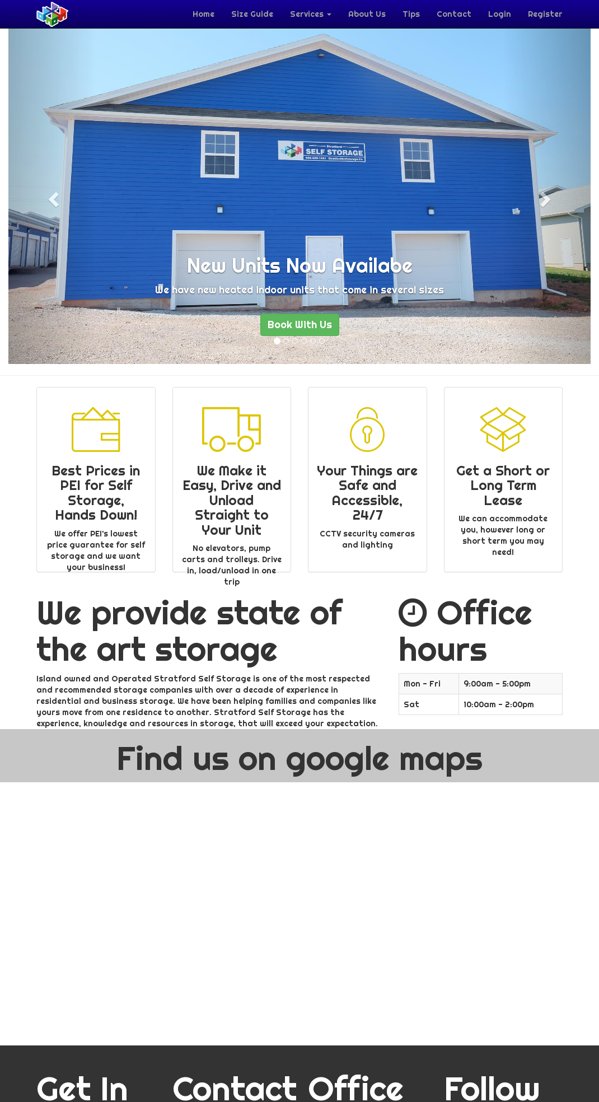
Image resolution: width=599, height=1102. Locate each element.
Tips (411, 14)
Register (545, 14)
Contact (454, 14)
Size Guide (252, 14)
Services (310, 14)
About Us (367, 14)
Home (203, 14)
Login (499, 14)
